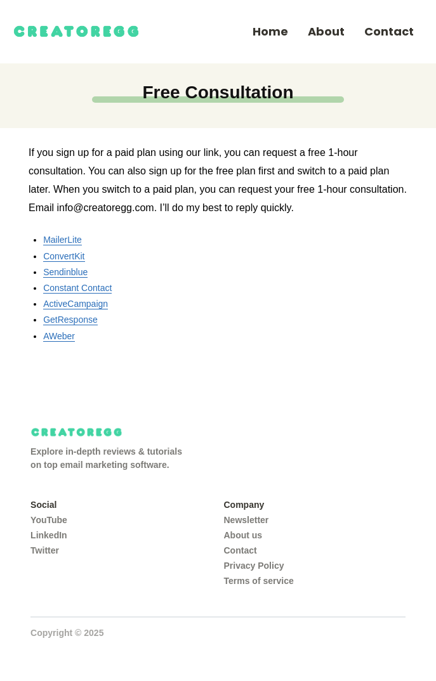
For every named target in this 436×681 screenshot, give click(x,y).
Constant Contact (77, 288)
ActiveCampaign (75, 304)
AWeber (59, 336)
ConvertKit (63, 256)
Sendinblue (65, 272)
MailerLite (62, 240)
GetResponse (70, 320)
